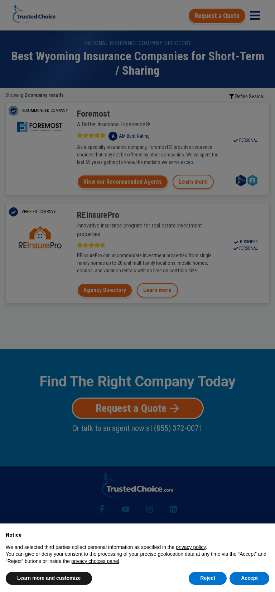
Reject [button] (207, 578)
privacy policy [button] (191, 547)
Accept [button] (249, 578)
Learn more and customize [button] (49, 578)
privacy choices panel (95, 561)
